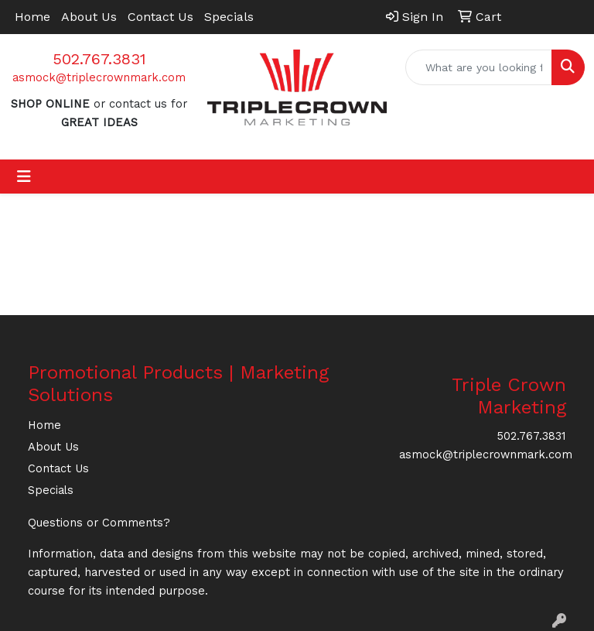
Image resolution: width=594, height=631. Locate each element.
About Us (89, 16)
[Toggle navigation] (24, 176)
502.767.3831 (99, 59)
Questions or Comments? (99, 523)
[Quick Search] (478, 67)
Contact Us (160, 16)
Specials (229, 16)
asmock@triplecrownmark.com (99, 77)
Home (32, 16)
